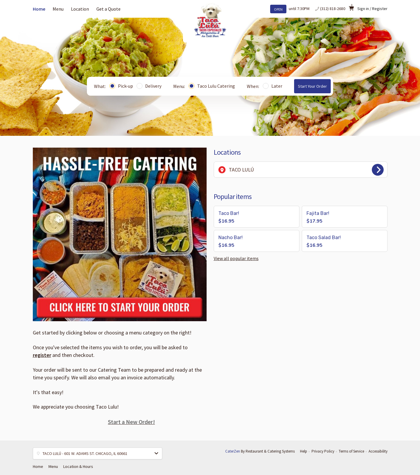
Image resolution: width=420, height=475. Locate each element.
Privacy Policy (323, 451)
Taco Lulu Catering (212, 86)
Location (80, 9)
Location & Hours (78, 466)
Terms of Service (351, 451)
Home (39, 9)
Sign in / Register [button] (372, 8)
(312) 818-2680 (332, 8)
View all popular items (236, 258)
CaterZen (232, 451)
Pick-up (121, 86)
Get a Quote (108, 9)
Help (303, 451)
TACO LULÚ (301, 170)
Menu (58, 9)
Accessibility (378, 451)
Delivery (149, 86)
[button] (256, 217)
